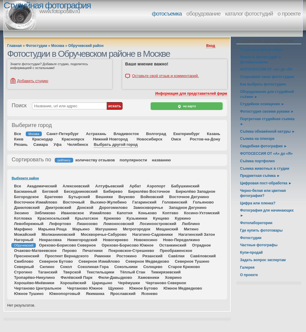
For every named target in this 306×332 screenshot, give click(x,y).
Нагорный (23, 240)
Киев (18, 139)
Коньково (147, 213)
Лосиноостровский (158, 223)
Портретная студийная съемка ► (267, 121)
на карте (186, 106)
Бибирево (113, 191)
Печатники (92, 250)
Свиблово (23, 261)
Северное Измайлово (99, 261)
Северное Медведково (147, 261)
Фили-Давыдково (115, 277)
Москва (57, 46)
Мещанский (167, 229)
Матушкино (106, 229)
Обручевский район (85, 46)
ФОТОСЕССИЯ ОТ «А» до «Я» (266, 69)
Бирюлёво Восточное (149, 191)
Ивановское (72, 213)
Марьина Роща (52, 229)
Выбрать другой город (116, 144)
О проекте (249, 275)
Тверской (72, 272)
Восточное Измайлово (35, 202)
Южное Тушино (29, 293)
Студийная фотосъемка (261, 50)
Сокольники (125, 266)
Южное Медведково (182, 288)
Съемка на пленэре (257, 139)
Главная (14, 46)
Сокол (66, 266)
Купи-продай (251, 252)
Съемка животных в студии (264, 168)
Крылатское (86, 218)
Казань (213, 133)
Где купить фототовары (261, 230)
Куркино (183, 218)
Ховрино (173, 277)
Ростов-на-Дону (205, 139)
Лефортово (60, 223)
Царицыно (102, 283)
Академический (42, 186)
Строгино (23, 272)
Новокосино (145, 240)
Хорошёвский (73, 283)
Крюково (112, 218)
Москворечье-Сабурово (103, 234)
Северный (24, 266)
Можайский (25, 234)
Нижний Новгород (110, 139)
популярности (133, 160)
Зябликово (45, 213)
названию (161, 160)
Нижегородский (82, 240)
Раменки (102, 256)
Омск (176, 139)
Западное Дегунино (187, 207)
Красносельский (53, 218)
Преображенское (176, 250)
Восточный (74, 202)
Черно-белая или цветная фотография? (263, 193)
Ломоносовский (118, 223)
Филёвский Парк (77, 277)
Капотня (125, 213)
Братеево (54, 197)
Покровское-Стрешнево (131, 250)
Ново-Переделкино (181, 240)
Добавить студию (32, 81)
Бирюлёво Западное (195, 191)
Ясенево (149, 293)
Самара (40, 144)
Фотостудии (36, 46)
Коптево (170, 213)
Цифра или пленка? (257, 203)
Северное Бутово (56, 261)
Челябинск (77, 144)
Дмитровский (58, 207)
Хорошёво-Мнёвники (34, 283)
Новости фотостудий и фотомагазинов (260, 59)
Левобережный (29, 223)
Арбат (135, 186)
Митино (191, 229)
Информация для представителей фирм (191, 93)
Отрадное (201, 245)
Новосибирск (149, 139)
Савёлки (176, 256)
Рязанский (152, 256)
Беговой (50, 191)
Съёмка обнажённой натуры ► (267, 131)
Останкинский (172, 245)
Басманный (25, 191)
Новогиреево (115, 240)
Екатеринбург (186, 133)
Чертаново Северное (166, 283)
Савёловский (203, 256)
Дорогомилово (113, 207)
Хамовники (148, 277)
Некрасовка (50, 240)
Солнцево (152, 266)
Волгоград (156, 133)
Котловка (23, 218)
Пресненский (26, 256)
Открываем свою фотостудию (267, 77)
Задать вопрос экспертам (263, 260)
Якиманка (95, 293)
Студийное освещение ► (262, 104)
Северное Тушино (192, 261)
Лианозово (87, 223)
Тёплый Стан (132, 272)
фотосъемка (167, 13)
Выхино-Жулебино (108, 202)
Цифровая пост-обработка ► (266, 183)
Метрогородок (136, 229)
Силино (47, 266)
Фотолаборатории (256, 223)
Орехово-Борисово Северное (67, 245)
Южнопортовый (64, 293)
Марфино (23, 229)
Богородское (26, 197)
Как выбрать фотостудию (263, 84)
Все (17, 133)
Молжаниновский (58, 234)
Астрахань (96, 133)
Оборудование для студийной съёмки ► (267, 94)
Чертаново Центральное (37, 288)
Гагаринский (144, 202)
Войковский (151, 197)
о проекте (289, 13)
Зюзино (21, 213)
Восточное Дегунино (189, 197)
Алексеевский (75, 186)
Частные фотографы (258, 245)
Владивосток (126, 133)
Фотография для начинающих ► (266, 213)
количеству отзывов (95, 160)
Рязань (20, 144)
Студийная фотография (47, 5)
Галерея (247, 267)
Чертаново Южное (85, 288)
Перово (69, 250)
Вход (210, 46)
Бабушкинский (185, 186)
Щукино (115, 288)
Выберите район (25, 178)
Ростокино (127, 256)
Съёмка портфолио (257, 161)
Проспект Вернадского (66, 256)
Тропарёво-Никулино (34, 277)
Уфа (57, 144)
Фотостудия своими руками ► (267, 111)
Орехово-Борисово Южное (128, 245)
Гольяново (203, 202)
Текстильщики (100, 272)
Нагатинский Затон (196, 234)
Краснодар (42, 139)
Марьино (81, 229)
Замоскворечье (148, 207)
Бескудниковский (81, 191)
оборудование (203, 13)
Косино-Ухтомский (202, 213)
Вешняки (104, 197)
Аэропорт (156, 186)
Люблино (191, 223)
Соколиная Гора (93, 266)
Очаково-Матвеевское (35, 250)
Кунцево (161, 218)
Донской (85, 207)
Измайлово (100, 213)
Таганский (47, 272)
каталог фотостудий (249, 13)
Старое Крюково (184, 266)
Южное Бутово (143, 288)
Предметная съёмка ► (260, 176)
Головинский (174, 202)
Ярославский (122, 293)
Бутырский (79, 197)
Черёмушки (129, 283)
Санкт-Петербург (62, 133)
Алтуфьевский (109, 186)
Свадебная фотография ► (263, 146)
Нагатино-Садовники (152, 234)
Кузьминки (137, 218)
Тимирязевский (165, 272)
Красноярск (73, 139)
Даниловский (27, 207)
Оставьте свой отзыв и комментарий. (165, 76)
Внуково (126, 197)
